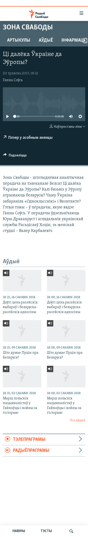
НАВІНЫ (18, 531)
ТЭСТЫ (46, 531)
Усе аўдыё (77, 420)
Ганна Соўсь (13, 80)
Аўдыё (46, 40)
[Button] (15, 156)
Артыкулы (18, 40)
